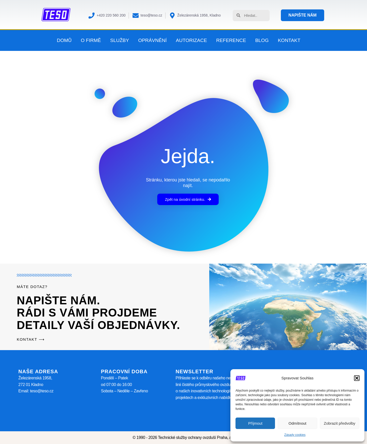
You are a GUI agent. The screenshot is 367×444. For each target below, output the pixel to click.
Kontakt (289, 40)
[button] (356, 378)
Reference (231, 40)
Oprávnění (152, 40)
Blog (262, 40)
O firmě (91, 40)
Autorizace (191, 40)
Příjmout (255, 423)
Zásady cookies (294, 435)
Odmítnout (297, 423)
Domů (64, 40)
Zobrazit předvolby (339, 423)
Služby (119, 40)
